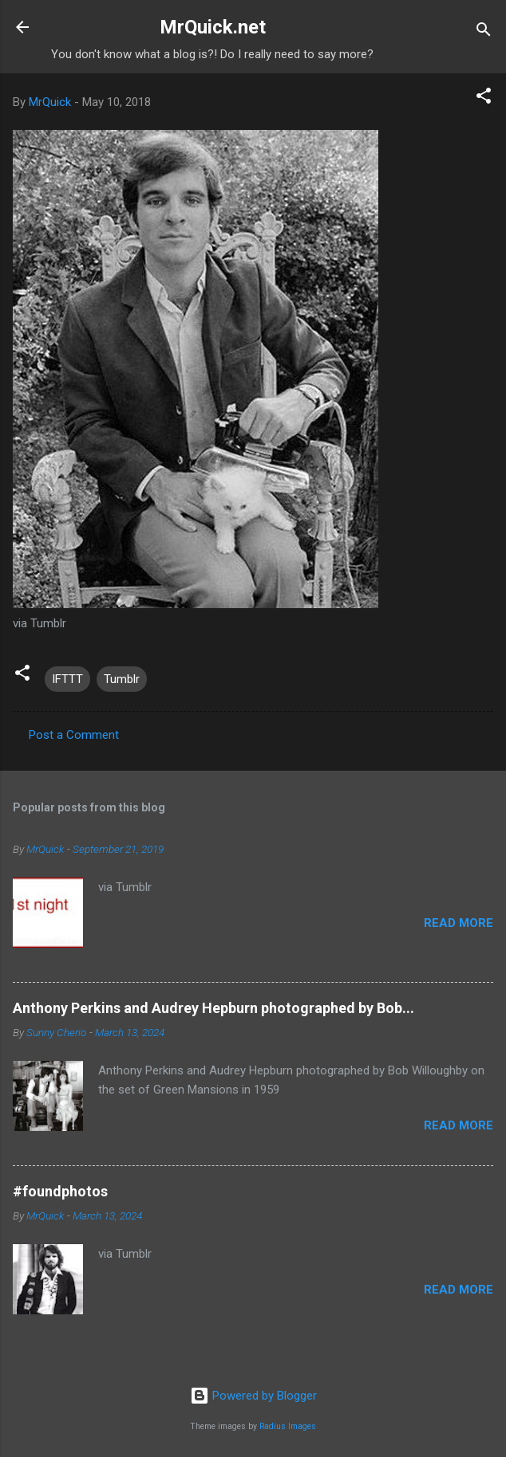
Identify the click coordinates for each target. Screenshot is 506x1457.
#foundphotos (60, 1191)
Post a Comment (74, 735)
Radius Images (287, 1426)
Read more (458, 923)
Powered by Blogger (253, 1395)
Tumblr (122, 679)
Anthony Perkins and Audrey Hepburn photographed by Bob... (213, 1007)
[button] (483, 98)
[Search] (483, 32)
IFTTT (67, 679)
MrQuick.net (213, 27)
